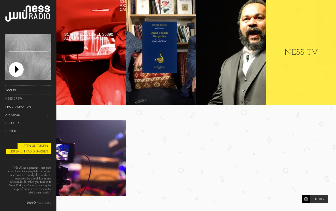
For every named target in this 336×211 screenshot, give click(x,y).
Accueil (11, 90)
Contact (12, 131)
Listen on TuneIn (34, 146)
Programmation (18, 106)
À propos (12, 115)
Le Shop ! (12, 123)
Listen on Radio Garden (28, 151)
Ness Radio (44, 202)
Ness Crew (13, 98)
